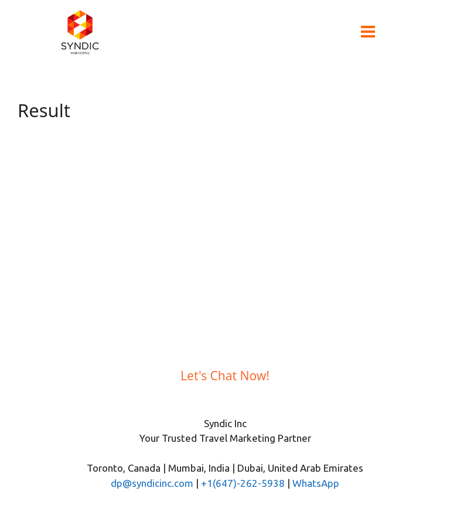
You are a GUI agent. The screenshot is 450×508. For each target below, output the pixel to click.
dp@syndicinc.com (152, 483)
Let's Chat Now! (225, 375)
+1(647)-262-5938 (243, 483)
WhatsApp (315, 483)
